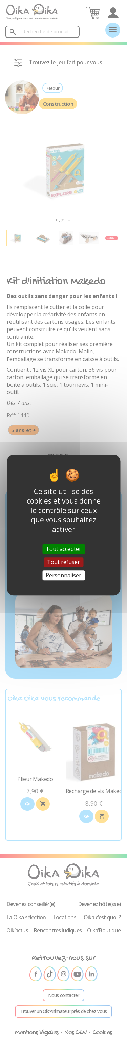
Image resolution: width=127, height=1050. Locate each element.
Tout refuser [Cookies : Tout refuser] (63, 562)
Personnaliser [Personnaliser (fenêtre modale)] (63, 575)
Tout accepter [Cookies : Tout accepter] (63, 549)
